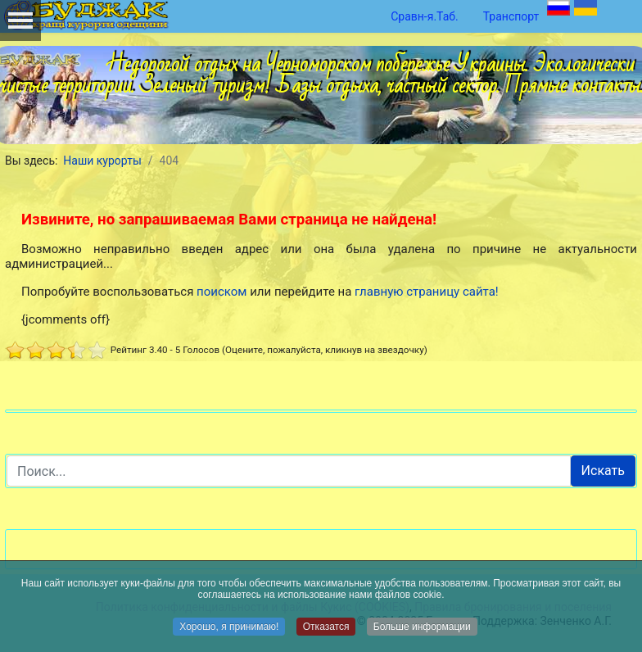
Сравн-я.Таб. (425, 16)
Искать (603, 470)
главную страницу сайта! (427, 291)
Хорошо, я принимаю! (228, 627)
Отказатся (326, 627)
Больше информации (422, 627)
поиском (221, 291)
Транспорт (511, 16)
